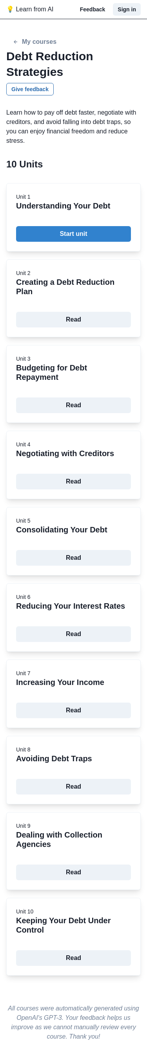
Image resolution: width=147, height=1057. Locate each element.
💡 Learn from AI (30, 9)
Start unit (73, 233)
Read (73, 319)
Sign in (127, 9)
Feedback (92, 9)
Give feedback (30, 89)
